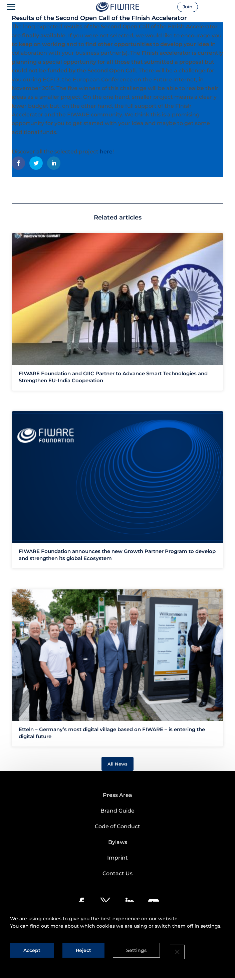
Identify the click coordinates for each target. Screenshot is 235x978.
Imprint (117, 858)
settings (210, 921)
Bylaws (117, 842)
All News (117, 764)
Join (195, 7)
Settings (143, 945)
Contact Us (117, 873)
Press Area (117, 795)
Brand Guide (117, 811)
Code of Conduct (117, 826)
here (106, 151)
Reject (86, 945)
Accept (31, 945)
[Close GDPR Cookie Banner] (187, 949)
